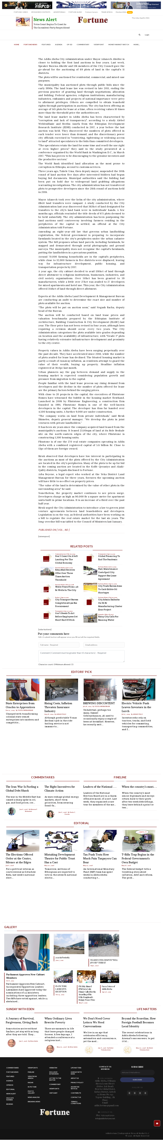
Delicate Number (10, 1099)
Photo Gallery (31, 1092)
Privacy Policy (77, 1082)
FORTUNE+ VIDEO (21, 12)
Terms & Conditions (76, 1102)
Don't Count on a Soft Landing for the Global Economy (66, 559)
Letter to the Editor (55, 1079)
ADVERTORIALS (59, 12)
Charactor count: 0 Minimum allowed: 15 (55, 664)
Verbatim (53, 1068)
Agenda (58, 44)
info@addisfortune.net (105, 1118)
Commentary (83, 44)
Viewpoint (99, 44)
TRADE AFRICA (106, 12)
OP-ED (69, 44)
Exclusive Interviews (54, 1073)
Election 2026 (124, 13)
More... (137, 44)
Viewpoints (59, 611)
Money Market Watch (118, 44)
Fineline (31, 1072)
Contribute (76, 1093)
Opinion (9, 1085)
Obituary (53, 1093)
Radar (57, 597)
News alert (11, 1094)
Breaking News (34, 1101)
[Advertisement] (79, 753)
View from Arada (32, 1077)
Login (147, 35)
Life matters (76, 1068)
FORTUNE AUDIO (75, 12)
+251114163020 (107, 1115)
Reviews (9, 1104)
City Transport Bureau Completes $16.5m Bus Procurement (66, 603)
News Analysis (34, 1097)
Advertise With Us (75, 1088)
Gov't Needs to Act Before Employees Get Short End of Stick (66, 616)
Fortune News (30, 44)
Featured (46, 44)
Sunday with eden (76, 1073)
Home (16, 44)
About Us (75, 1078)
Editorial (10, 1089)
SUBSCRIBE (137, 1080)
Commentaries (60, 554)
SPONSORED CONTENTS (40, 12)
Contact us (76, 1097)
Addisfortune (111, 1133)
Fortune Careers (91, 12)
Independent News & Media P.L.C (134, 1133)
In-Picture (32, 1087)
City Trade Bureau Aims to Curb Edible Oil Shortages (110, 589)
